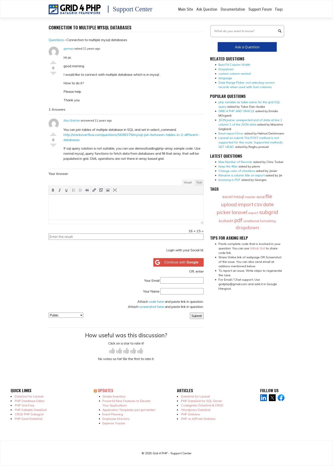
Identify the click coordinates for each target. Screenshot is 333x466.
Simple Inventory (114, 396)
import (245, 204)
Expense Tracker (113, 423)
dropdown (247, 227)
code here (156, 301)
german (68, 48)
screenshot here (151, 306)
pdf (238, 220)
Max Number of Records (235, 162)
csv (258, 204)
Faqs (279, 9)
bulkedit (226, 220)
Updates (105, 390)
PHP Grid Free (24, 405)
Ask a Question (247, 47)
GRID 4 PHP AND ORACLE (236, 111)
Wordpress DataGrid (195, 410)
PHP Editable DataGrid (31, 410)
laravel (239, 212)
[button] (53, 190)
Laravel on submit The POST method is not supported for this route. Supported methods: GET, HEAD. (251, 142)
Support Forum (260, 9)
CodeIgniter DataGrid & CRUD (202, 405)
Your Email (151, 280)
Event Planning (112, 414)
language (225, 78)
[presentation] (53, 190)
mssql (238, 196)
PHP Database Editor (30, 401)
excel (227, 196)
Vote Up (53, 60)
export (253, 213)
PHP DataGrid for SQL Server (201, 401)
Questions (56, 40)
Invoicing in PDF (229, 180)
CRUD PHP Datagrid (29, 414)
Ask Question (206, 9)
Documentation (233, 9)
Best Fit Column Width (234, 65)
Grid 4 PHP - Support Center (172, 453)
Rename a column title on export (242, 175)
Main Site (185, 9)
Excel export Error (231, 133)
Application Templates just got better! (128, 410)
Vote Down (53, 75)
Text (199, 182)
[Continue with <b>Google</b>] (178, 262)
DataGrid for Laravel (29, 396)
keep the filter (228, 166)
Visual (188, 182)
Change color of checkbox (237, 171)
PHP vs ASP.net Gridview (198, 419)
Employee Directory (116, 419)
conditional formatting (259, 221)
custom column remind (235, 74)
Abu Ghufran (71, 120)
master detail (255, 197)
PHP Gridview (190, 414)
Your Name (151, 291)
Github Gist (257, 248)
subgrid (268, 212)
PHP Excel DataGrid (28, 419)
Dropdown (226, 69)
